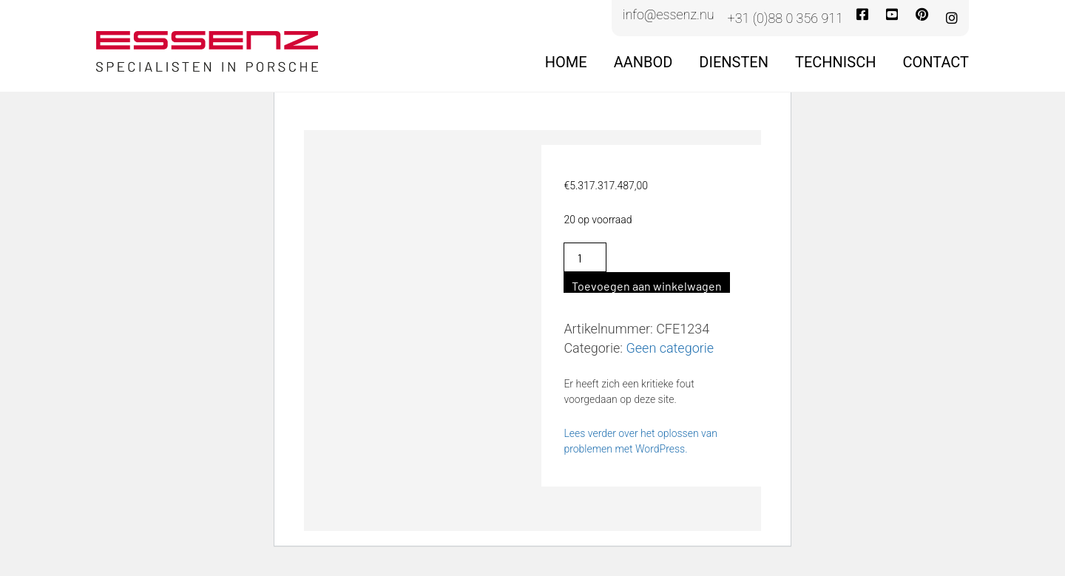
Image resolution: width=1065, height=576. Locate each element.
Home (566, 62)
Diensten (733, 62)
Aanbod (643, 62)
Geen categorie (670, 348)
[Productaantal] (585, 257)
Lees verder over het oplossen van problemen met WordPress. (640, 441)
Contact (935, 62)
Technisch (835, 62)
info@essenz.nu (668, 14)
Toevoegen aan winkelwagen (647, 286)
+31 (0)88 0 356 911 (785, 18)
